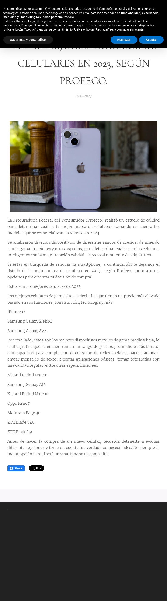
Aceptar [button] (151, 39)
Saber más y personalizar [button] (28, 39)
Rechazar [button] (124, 39)
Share (16, 468)
